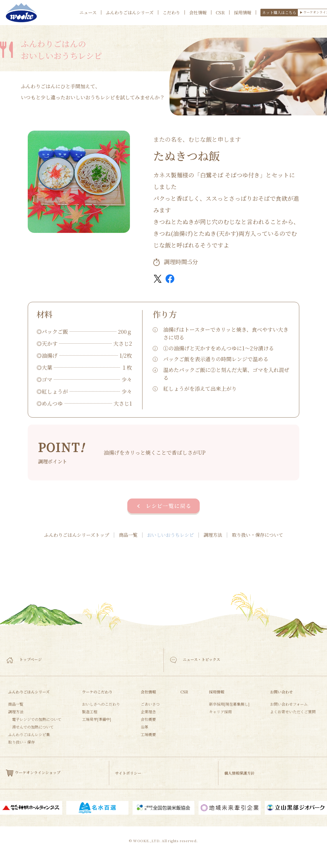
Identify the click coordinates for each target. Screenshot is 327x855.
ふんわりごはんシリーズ (130, 12)
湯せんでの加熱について (33, 727)
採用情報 (242, 12)
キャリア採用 (220, 711)
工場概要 (148, 734)
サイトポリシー (128, 773)
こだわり (171, 12)
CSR (220, 12)
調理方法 (212, 535)
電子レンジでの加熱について (36, 719)
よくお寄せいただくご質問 (293, 711)
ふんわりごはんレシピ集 (29, 734)
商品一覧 (128, 535)
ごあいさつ (150, 704)
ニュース (88, 12)
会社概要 (148, 719)
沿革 (144, 727)
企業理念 (148, 711)
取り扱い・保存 (21, 742)
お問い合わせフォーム (289, 704)
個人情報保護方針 (239, 773)
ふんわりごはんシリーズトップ (76, 535)
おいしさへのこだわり (101, 704)
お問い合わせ (281, 692)
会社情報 (198, 12)
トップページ (24, 660)
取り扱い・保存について (257, 535)
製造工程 (89, 711)
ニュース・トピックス (195, 660)
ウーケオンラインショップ (33, 772)
